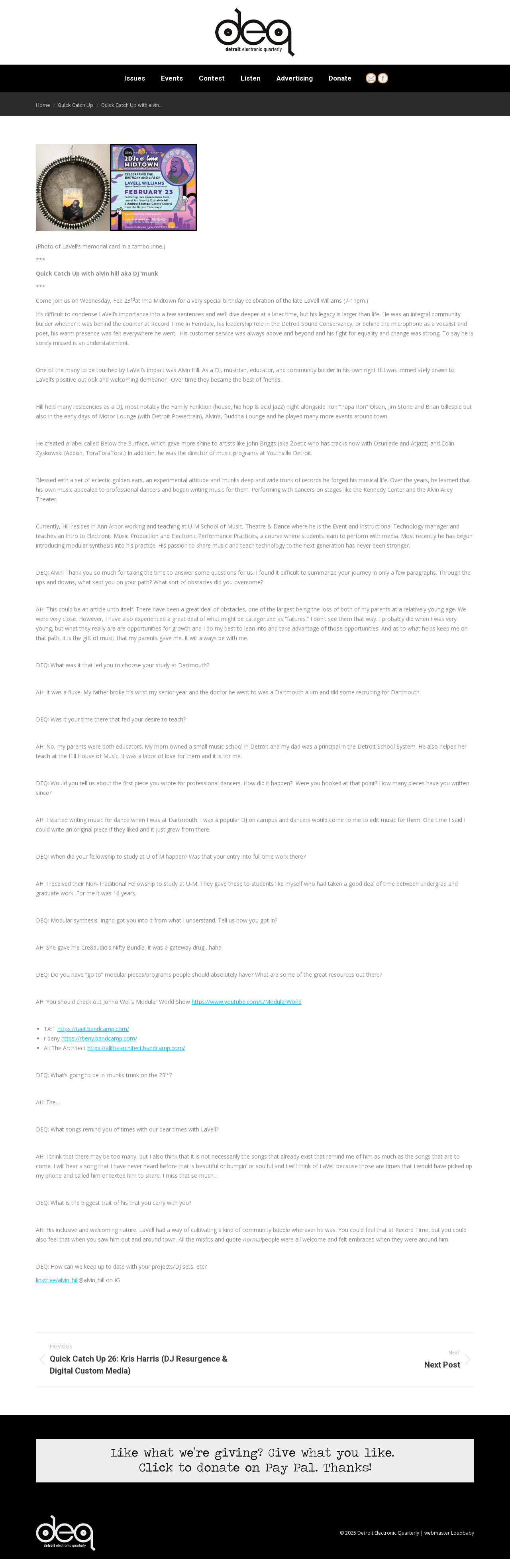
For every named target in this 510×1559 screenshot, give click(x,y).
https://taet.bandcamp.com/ (93, 1029)
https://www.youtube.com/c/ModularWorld (247, 1001)
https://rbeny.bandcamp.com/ (99, 1038)
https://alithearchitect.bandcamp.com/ (136, 1048)
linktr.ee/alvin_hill (57, 1280)
